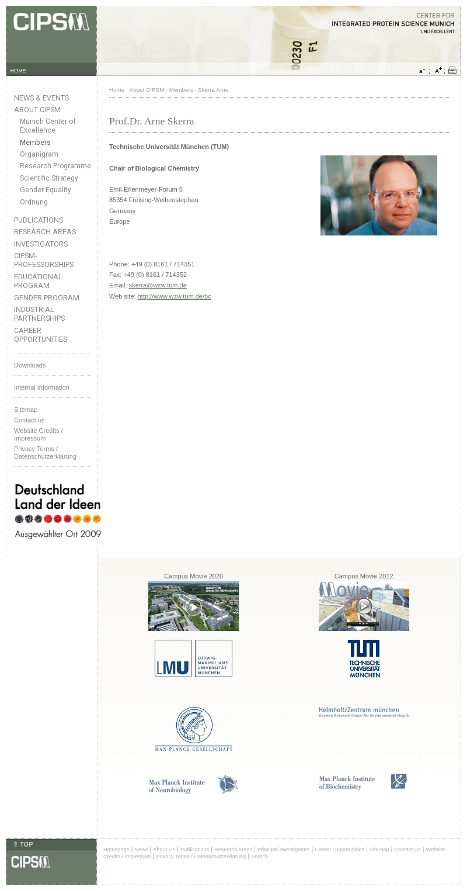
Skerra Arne (213, 89)
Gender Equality (45, 190)
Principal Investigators (283, 849)
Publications (38, 220)
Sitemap (25, 409)
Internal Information (41, 387)
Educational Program (38, 281)
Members (35, 142)
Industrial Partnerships (39, 314)
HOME (18, 71)
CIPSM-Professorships (44, 260)
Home (116, 89)
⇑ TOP (23, 844)
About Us (164, 849)
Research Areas (45, 231)
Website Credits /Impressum (38, 434)
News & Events (41, 97)
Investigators (41, 244)
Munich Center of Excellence (48, 125)
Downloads (30, 365)
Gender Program (46, 297)
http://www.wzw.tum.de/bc (174, 296)
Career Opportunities (40, 335)
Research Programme (55, 166)
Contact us (29, 420)
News (141, 849)
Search (259, 856)
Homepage (116, 849)
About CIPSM (37, 109)
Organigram (39, 154)
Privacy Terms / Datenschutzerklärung (45, 452)
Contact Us (407, 849)
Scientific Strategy (49, 178)
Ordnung (34, 202)
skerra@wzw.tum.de (158, 285)
